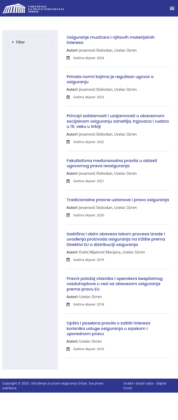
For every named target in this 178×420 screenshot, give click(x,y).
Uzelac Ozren (125, 50)
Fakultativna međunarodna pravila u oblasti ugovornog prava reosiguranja (111, 163)
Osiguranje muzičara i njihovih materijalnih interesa (110, 39)
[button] (172, 8)
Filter (20, 42)
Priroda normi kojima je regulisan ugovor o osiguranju (110, 79)
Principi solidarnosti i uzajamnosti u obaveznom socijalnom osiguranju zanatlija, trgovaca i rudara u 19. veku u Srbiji (117, 121)
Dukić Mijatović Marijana (100, 252)
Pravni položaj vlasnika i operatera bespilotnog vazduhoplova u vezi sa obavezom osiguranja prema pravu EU (114, 284)
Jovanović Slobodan (95, 50)
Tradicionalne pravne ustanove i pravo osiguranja (117, 200)
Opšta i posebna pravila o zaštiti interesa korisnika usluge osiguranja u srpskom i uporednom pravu (108, 328)
